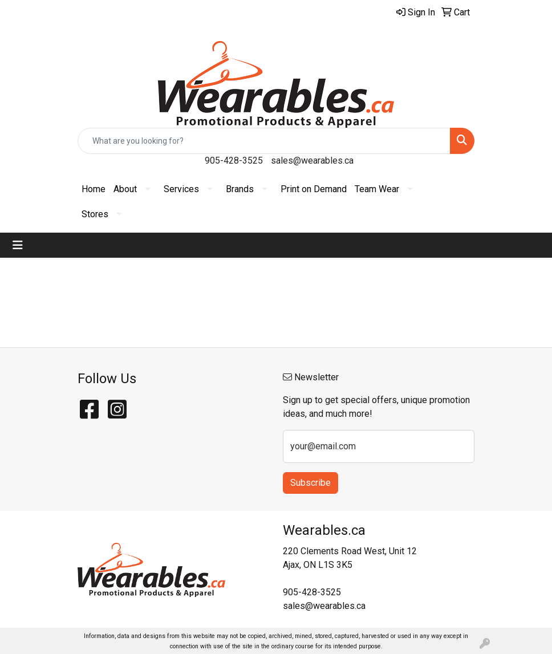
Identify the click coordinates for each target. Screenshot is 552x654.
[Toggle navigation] (18, 245)
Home (93, 189)
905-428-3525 (234, 160)
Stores (95, 214)
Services (181, 189)
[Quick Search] (264, 141)
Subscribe (310, 482)
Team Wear (377, 189)
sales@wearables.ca (312, 160)
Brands (240, 189)
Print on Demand (314, 189)
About (125, 189)
